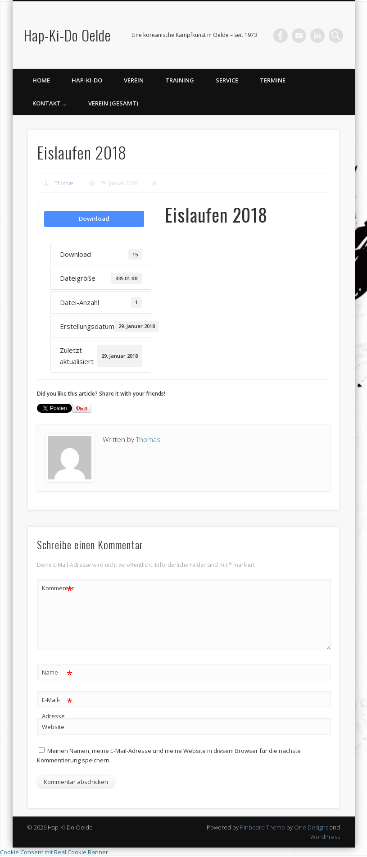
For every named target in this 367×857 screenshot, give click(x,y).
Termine (272, 80)
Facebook (280, 35)
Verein (134, 80)
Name (57, 672)
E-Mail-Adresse (57, 706)
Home (41, 80)
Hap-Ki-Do (87, 80)
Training (179, 80)
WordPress (325, 837)
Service (227, 80)
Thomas (63, 183)
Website (53, 727)
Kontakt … (49, 103)
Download (94, 218)
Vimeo (299, 35)
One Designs (311, 827)
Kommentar (57, 588)
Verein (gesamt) (113, 103)
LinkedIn (317, 35)
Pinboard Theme (262, 827)
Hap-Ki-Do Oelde (67, 35)
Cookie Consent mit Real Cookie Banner (54, 852)
